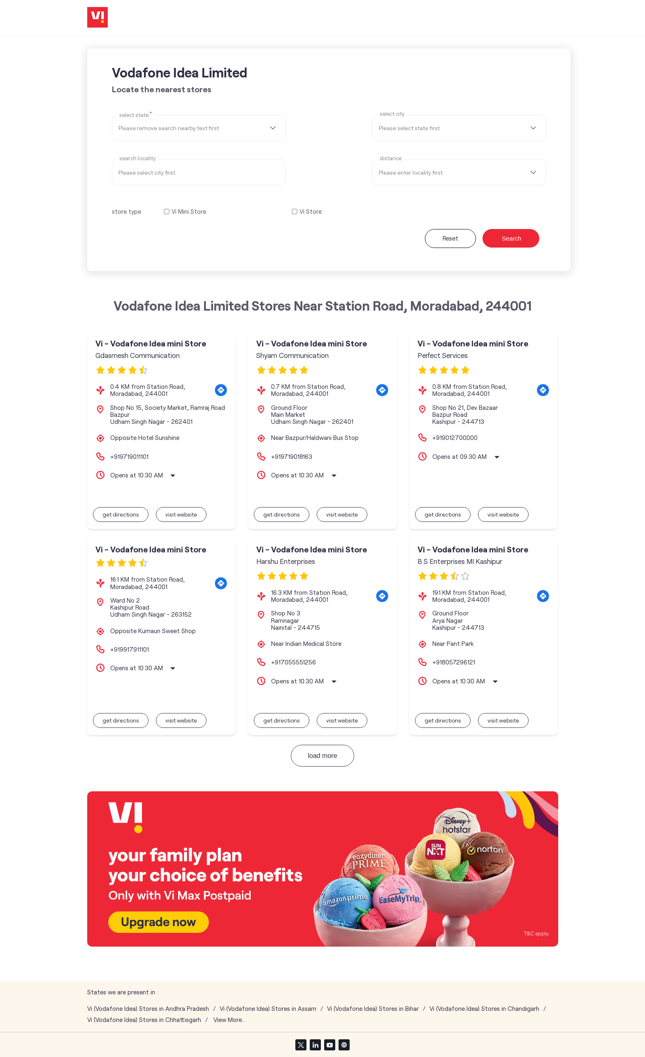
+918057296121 (453, 662)
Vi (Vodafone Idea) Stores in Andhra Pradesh (148, 1008)
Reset (450, 238)
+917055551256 (293, 662)
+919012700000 (455, 437)
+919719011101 (129, 456)
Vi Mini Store (189, 211)
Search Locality (137, 158)
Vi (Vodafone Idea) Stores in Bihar (373, 1008)
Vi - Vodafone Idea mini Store (150, 343)
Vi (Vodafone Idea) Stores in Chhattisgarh (144, 1019)
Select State (135, 114)
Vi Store (310, 211)
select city (392, 114)
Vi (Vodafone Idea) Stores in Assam (268, 1008)
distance (390, 158)
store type (126, 211)
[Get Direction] (220, 390)
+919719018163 (291, 456)
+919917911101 (129, 649)
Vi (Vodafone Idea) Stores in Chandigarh (484, 1008)
